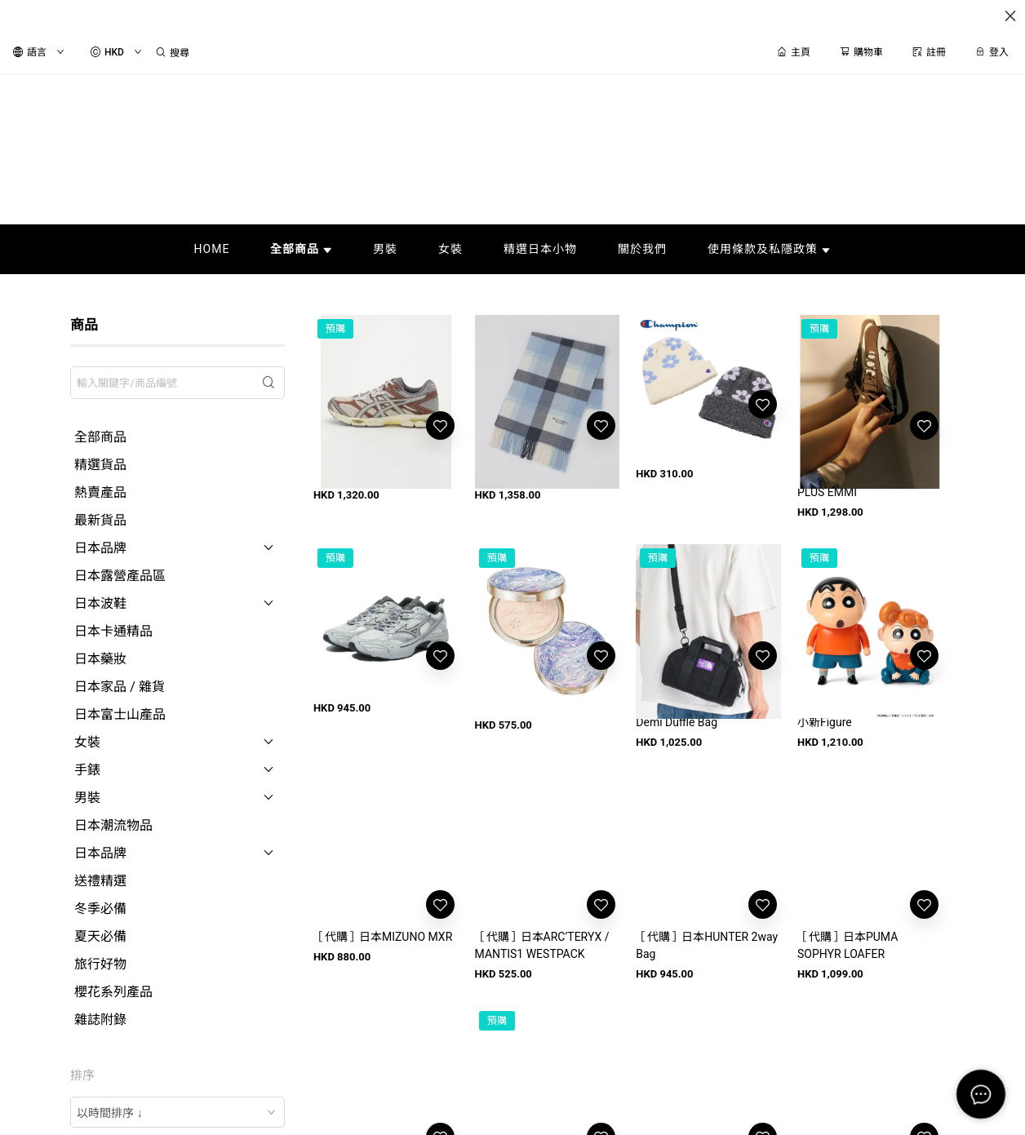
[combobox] (177, 1112)
